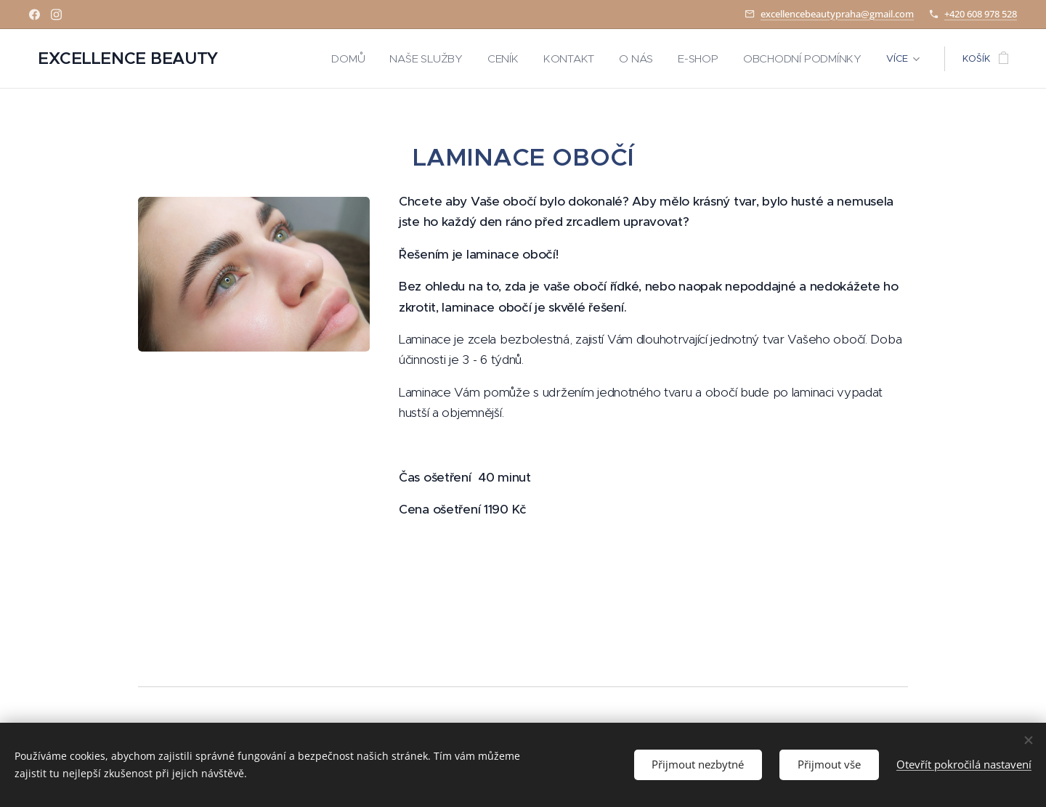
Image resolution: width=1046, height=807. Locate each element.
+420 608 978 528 (980, 13)
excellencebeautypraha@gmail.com (837, 13)
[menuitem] (361, 59)
